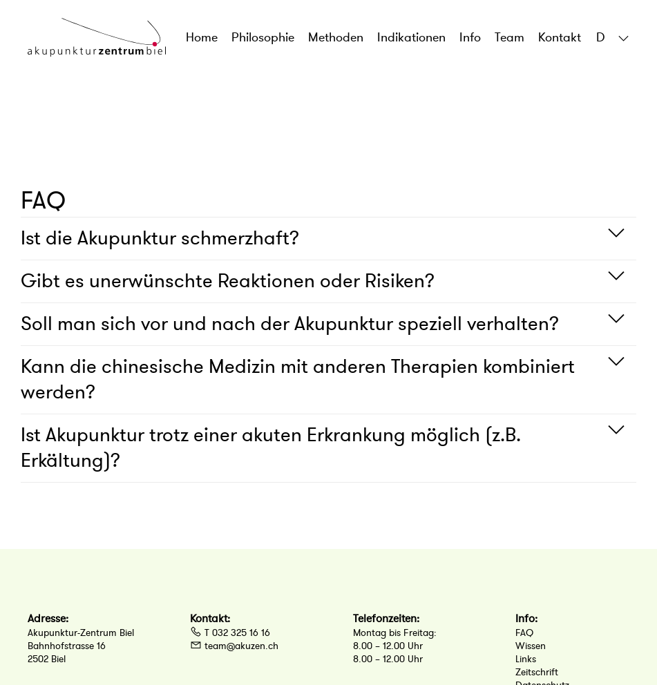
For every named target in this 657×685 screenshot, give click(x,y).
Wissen (530, 646)
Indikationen (411, 37)
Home (202, 37)
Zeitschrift (536, 672)
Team (509, 37)
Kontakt (559, 37)
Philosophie (262, 37)
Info (470, 37)
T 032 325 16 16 (230, 632)
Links (525, 659)
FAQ (524, 632)
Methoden (335, 37)
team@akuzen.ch (234, 646)
